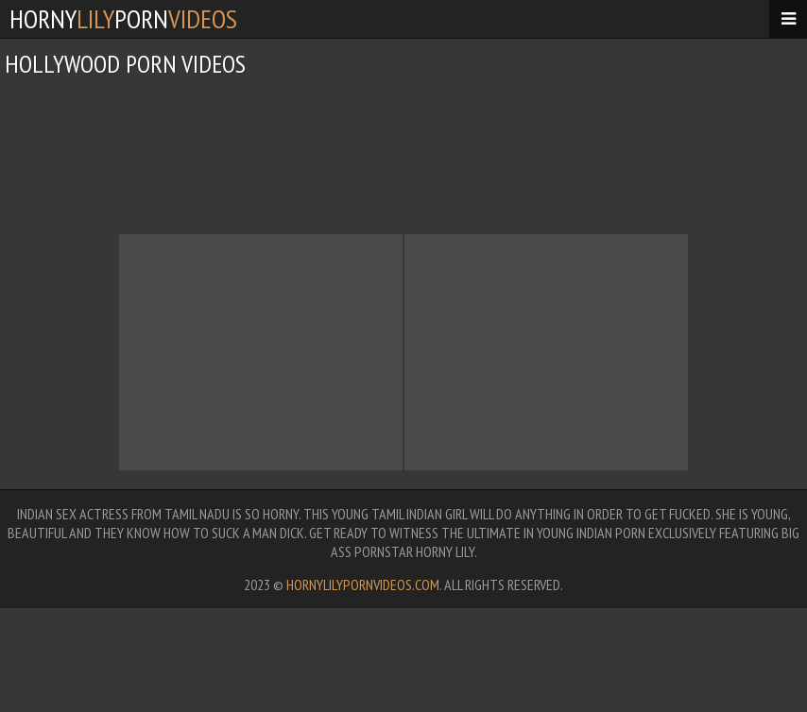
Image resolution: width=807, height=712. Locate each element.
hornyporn (123, 18)
